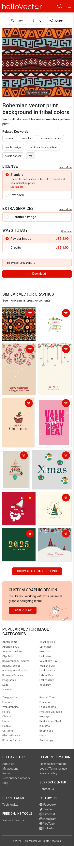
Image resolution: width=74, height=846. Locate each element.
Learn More (65, 167)
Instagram (47, 819)
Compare (66, 231)
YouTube (47, 823)
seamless (27, 138)
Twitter (45, 809)
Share (56, 21)
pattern (10, 138)
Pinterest (47, 814)
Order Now (23, 610)
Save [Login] (17, 21)
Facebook (47, 804)
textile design (13, 147)
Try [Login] (36, 21)
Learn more (16, 186)
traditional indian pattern (43, 147)
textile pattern (13, 155)
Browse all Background (37, 571)
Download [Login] (37, 274)
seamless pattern (51, 138)
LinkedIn (46, 828)
